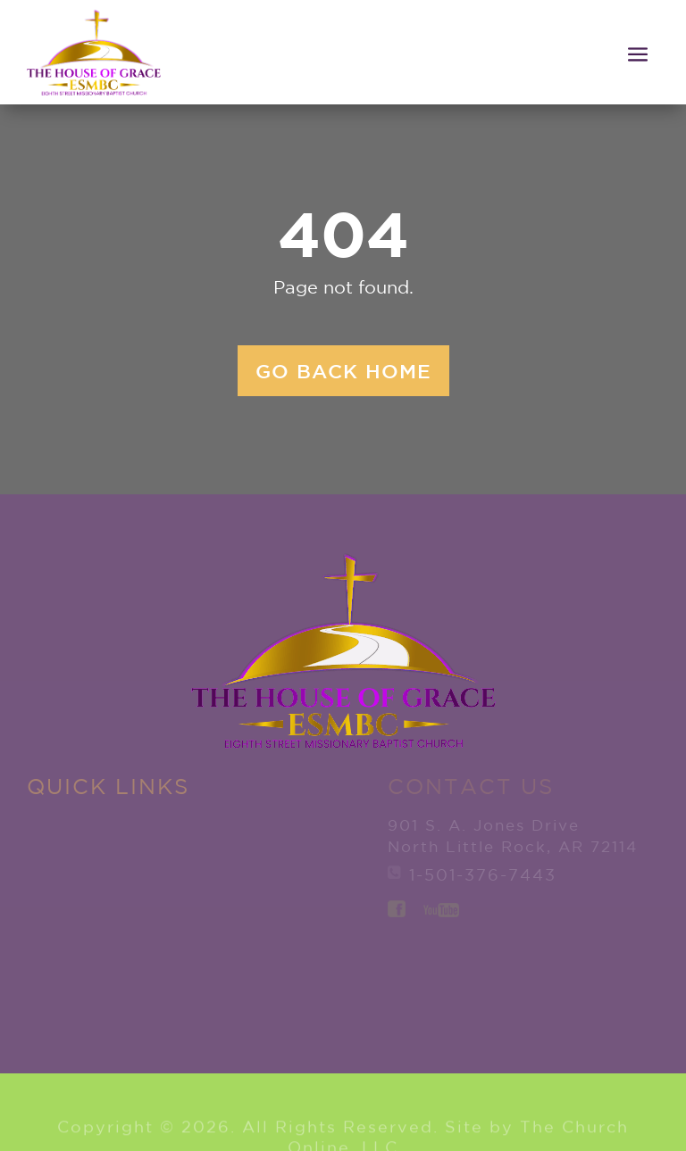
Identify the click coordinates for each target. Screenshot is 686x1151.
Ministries (83, 970)
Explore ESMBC (72, 868)
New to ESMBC (67, 924)
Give (217, 879)
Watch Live (268, 935)
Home (56, 823)
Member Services (242, 833)
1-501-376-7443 (482, 874)
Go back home (343, 371)
